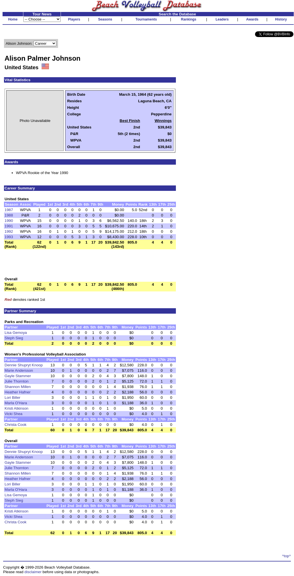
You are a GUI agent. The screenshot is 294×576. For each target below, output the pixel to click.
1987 (9, 210)
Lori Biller (12, 397)
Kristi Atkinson (16, 408)
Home (12, 19)
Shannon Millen (18, 387)
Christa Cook (15, 424)
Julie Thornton (16, 381)
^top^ (286, 556)
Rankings (188, 19)
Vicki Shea (13, 414)
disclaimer (33, 572)
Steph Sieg (14, 338)
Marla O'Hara (16, 403)
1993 (9, 237)
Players (74, 19)
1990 (9, 220)
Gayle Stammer (18, 376)
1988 (9, 215)
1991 (9, 226)
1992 (9, 231)
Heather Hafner (17, 392)
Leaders (222, 19)
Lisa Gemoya (16, 332)
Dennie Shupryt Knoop (24, 365)
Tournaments (146, 19)
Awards (252, 19)
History (281, 19)
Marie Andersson (19, 370)
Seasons (105, 19)
